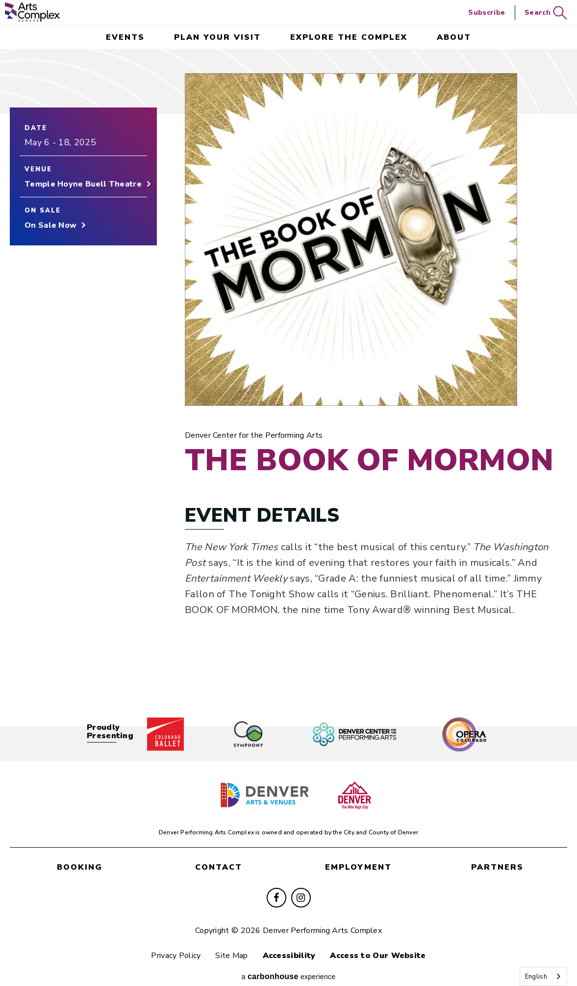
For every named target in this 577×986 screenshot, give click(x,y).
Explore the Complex (348, 37)
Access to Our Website (384, 942)
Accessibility (291, 942)
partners (497, 856)
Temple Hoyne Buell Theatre (83, 187)
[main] (288, 378)
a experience (289, 965)
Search (546, 13)
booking (79, 856)
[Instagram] (301, 885)
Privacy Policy (170, 942)
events (125, 37)
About (454, 37)
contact (218, 856)
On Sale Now (50, 228)
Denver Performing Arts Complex (32, 12)
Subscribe (486, 12)
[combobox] (543, 976)
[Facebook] (276, 885)
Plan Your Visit (217, 37)
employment (358, 856)
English (536, 976)
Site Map (229, 942)
